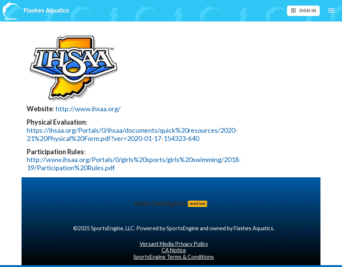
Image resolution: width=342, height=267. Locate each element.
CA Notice (174, 250)
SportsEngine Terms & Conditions (173, 257)
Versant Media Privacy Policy (174, 244)
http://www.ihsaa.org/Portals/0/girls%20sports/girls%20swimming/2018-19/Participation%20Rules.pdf (134, 164)
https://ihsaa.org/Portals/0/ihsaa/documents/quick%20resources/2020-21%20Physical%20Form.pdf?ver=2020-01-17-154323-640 (132, 134)
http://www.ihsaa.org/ (88, 109)
